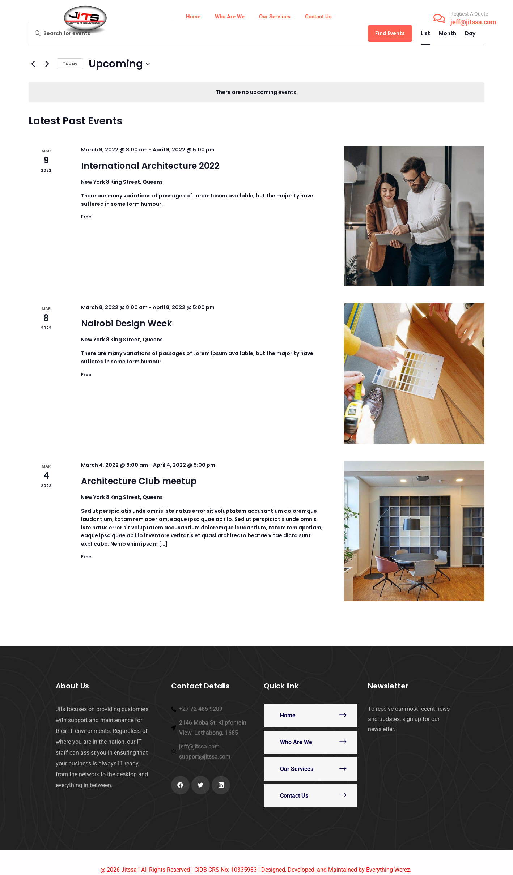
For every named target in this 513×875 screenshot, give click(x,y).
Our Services (296, 768)
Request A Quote (469, 14)
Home (288, 715)
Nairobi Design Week (126, 323)
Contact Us (294, 795)
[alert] (256, 92)
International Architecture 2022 (150, 166)
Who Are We (296, 742)
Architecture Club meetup (139, 481)
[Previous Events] (33, 64)
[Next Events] (47, 64)
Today (70, 63)
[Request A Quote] (439, 18)
